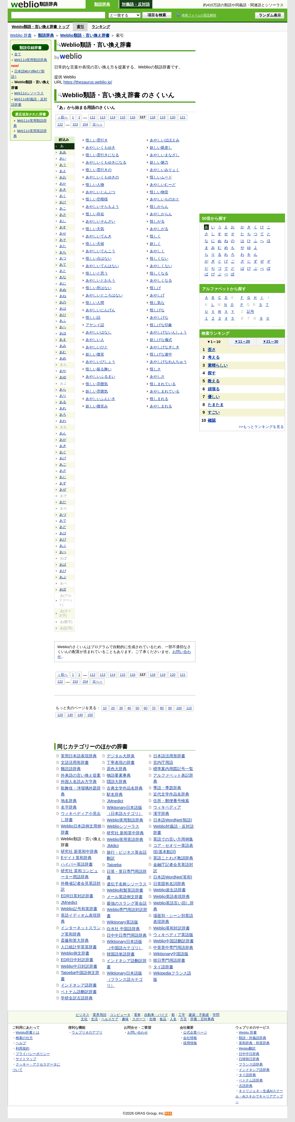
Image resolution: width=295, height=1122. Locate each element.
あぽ (62, 589)
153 (75, 124)
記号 (250, 311)
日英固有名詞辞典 (169, 883)
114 (112, 117)
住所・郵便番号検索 (171, 800)
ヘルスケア (109, 1019)
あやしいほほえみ (164, 140)
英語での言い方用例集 (173, 839)
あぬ (62, 290)
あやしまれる (161, 406)
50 (137, 708)
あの (62, 302)
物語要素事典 (119, 775)
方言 (183, 1019)
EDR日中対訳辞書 (77, 959)
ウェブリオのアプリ (87, 1032)
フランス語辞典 (251, 1064)
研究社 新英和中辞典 (79, 851)
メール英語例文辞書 (125, 896)
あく (62, 196)
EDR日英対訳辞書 (77, 896)
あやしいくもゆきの (102, 177)
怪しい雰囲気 (97, 384)
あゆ (62, 377)
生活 (94, 1019)
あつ (62, 258)
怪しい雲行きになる (102, 155)
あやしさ (157, 376)
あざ (62, 471)
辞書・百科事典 (202, 1019)
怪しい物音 (159, 192)
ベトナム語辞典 (251, 1080)
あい (62, 159)
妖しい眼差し (161, 147)
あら (62, 389)
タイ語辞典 (247, 1075)
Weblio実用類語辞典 (125, 820)
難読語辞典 (71, 768)
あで (62, 521)
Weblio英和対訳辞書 (171, 928)
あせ (62, 234)
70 (153, 708)
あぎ (62, 446)
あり (62, 396)
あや (62, 371)
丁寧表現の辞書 (121, 762)
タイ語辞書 (163, 967)
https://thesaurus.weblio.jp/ (87, 82)
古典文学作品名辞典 (125, 788)
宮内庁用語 (163, 762)
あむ (62, 352)
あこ (62, 208)
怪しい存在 (95, 214)
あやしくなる (161, 280)
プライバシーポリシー (33, 1054)
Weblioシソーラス (123, 826)
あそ (62, 240)
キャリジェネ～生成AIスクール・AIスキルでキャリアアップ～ (259, 1096)
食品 (162, 1019)
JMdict (113, 845)
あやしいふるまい (100, 376)
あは (62, 309)
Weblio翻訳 (247, 1048)
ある (62, 402)
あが (62, 440)
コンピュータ (120, 1015)
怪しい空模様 (97, 199)
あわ (62, 421)
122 (60, 124)
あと (62, 271)
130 (70, 715)
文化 (84, 1019)
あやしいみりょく (164, 170)
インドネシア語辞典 (254, 1070)
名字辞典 (69, 807)
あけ (62, 202)
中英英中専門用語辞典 (173, 947)
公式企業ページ (195, 1032)
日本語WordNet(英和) (172, 877)
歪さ (212, 349)
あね (62, 296)
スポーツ (139, 1019)
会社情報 (190, 1038)
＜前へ (62, 117)
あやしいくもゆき (100, 147)
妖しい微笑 (95, 354)
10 (105, 708)
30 (121, 708)
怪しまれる (159, 399)
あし (62, 221)
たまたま (216, 404)
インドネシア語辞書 (79, 985)
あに (62, 283)
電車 (137, 1015)
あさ (62, 215)
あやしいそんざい (100, 221)
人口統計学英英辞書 (79, 947)
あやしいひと (97, 347)
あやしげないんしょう (168, 332)
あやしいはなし (99, 332)
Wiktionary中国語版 (170, 953)
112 (92, 117)
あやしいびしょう (100, 362)
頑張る (214, 389)
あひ (62, 315)
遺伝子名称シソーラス (127, 884)
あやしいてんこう (100, 251)
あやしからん (161, 214)
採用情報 (190, 1043)
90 (170, 708)
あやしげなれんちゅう (168, 362)
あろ (62, 415)
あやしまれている (164, 391)
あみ (62, 346)
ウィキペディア (167, 807)
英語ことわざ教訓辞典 (173, 858)
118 (152, 117)
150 (90, 715)
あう (62, 165)
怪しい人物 (95, 184)
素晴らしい (218, 365)
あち (62, 252)
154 (85, 124)
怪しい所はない (99, 288)
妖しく (155, 244)
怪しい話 (93, 317)
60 (146, 708)
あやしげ (157, 295)
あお (62, 177)
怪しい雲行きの (99, 170)
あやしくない (161, 266)
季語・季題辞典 (167, 788)
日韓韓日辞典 (249, 1059)
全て (17, 54)
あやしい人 (95, 340)
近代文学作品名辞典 (171, 794)
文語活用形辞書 (75, 762)
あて (62, 265)
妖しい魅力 (159, 162)
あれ (62, 408)
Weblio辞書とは (27, 1032)
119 (162, 117)
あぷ (62, 577)
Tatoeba (114, 865)
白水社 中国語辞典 (123, 928)
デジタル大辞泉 (121, 756)
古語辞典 (245, 1085)
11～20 (242, 341)
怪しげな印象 (161, 325)
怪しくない (159, 258)
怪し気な (157, 303)
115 (122, 117)
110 (189, 708)
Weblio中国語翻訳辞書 (173, 941)
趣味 (125, 1019)
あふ (62, 321)
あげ (62, 458)
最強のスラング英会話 (127, 903)
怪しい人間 (95, 303)
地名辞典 (69, 800)
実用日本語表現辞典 (79, 756)
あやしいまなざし (164, 155)
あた (62, 246)
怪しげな (157, 310)
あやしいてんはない (102, 266)
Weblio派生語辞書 (169, 890)
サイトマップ (26, 1059)
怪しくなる (159, 273)
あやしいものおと (164, 199)
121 (182, 117)
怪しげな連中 (161, 354)
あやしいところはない (104, 295)
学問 (216, 1015)
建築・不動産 (199, 1015)
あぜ (62, 490)
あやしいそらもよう (102, 206)
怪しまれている (163, 384)
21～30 (270, 341)
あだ (62, 502)
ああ (62, 152)
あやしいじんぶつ (100, 192)
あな (62, 277)
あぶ (62, 546)
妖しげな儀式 (161, 340)
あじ (62, 477)
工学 (181, 1015)
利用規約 (22, 1048)
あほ (62, 333)
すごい (214, 412)
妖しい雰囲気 (97, 391)
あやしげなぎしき (164, 347)
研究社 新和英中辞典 (125, 833)
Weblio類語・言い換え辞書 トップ (40, 27)
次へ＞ (97, 124)
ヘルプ (21, 1043)
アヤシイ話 (95, 325)
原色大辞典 (117, 768)
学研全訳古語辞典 (77, 998)
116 (132, 117)
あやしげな (159, 317)
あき (62, 190)
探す (212, 373)
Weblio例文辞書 (75, 953)
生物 (152, 1019)
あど (62, 527)
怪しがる (157, 221)
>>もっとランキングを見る (261, 427)
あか (62, 184)
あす (62, 227)
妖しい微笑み (97, 406)
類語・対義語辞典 (252, 1038)
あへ (62, 327)
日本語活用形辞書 (169, 756)
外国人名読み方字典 (79, 781)
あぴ (62, 571)
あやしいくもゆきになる (106, 162)
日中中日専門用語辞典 (127, 935)
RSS (168, 1113)
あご (62, 464)
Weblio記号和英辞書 (79, 908)
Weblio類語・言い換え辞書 (85, 35)
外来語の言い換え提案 (81, 775)
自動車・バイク (156, 1015)
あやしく (157, 251)
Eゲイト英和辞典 (76, 857)
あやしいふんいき (100, 399)
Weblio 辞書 (21, 35)
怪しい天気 (95, 229)
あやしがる (159, 229)
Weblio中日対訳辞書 (79, 966)
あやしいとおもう (100, 280)
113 (102, 117)
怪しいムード (161, 177)
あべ (62, 552)
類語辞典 (102, 4)
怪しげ (155, 288)
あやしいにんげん (100, 310)
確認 (212, 420)
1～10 (213, 342)
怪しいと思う (97, 273)
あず (62, 483)
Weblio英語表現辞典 (171, 896)
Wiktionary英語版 (122, 922)
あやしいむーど (163, 184)
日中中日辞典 (249, 1054)
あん (62, 433)
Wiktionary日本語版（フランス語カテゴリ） (125, 979)
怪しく (155, 236)
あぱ (62, 565)
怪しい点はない (99, 258)
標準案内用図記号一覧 (173, 768)
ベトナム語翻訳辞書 (79, 991)
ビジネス (82, 1015)
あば (62, 533)
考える (214, 357)
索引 (80, 27)
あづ (62, 515)
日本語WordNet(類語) (172, 820)
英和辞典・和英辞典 (254, 1043)
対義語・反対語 (136, 4)
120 (172, 117)
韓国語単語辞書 (121, 954)
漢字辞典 (161, 813)
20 (113, 708)
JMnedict (69, 902)
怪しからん (159, 206)
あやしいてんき (99, 236)
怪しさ (155, 369)
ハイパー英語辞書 (77, 864)
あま (62, 340)
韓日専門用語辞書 (169, 960)
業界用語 (99, 1015)
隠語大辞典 (117, 781)
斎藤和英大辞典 (75, 940)
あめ (62, 358)
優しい (214, 396)
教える (214, 381)
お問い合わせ (137, 1032)
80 (162, 708)
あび (62, 539)
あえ (62, 171)
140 (80, 715)
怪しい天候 (95, 244)
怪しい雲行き (97, 140)
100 (179, 708)
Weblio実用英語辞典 (125, 839)
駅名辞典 (115, 794)
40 (129, 708)
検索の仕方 (24, 1038)
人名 (173, 1019)
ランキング (101, 27)
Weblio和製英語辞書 (125, 890)
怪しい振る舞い (99, 369)
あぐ (62, 452)
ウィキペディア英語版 (173, 934)
